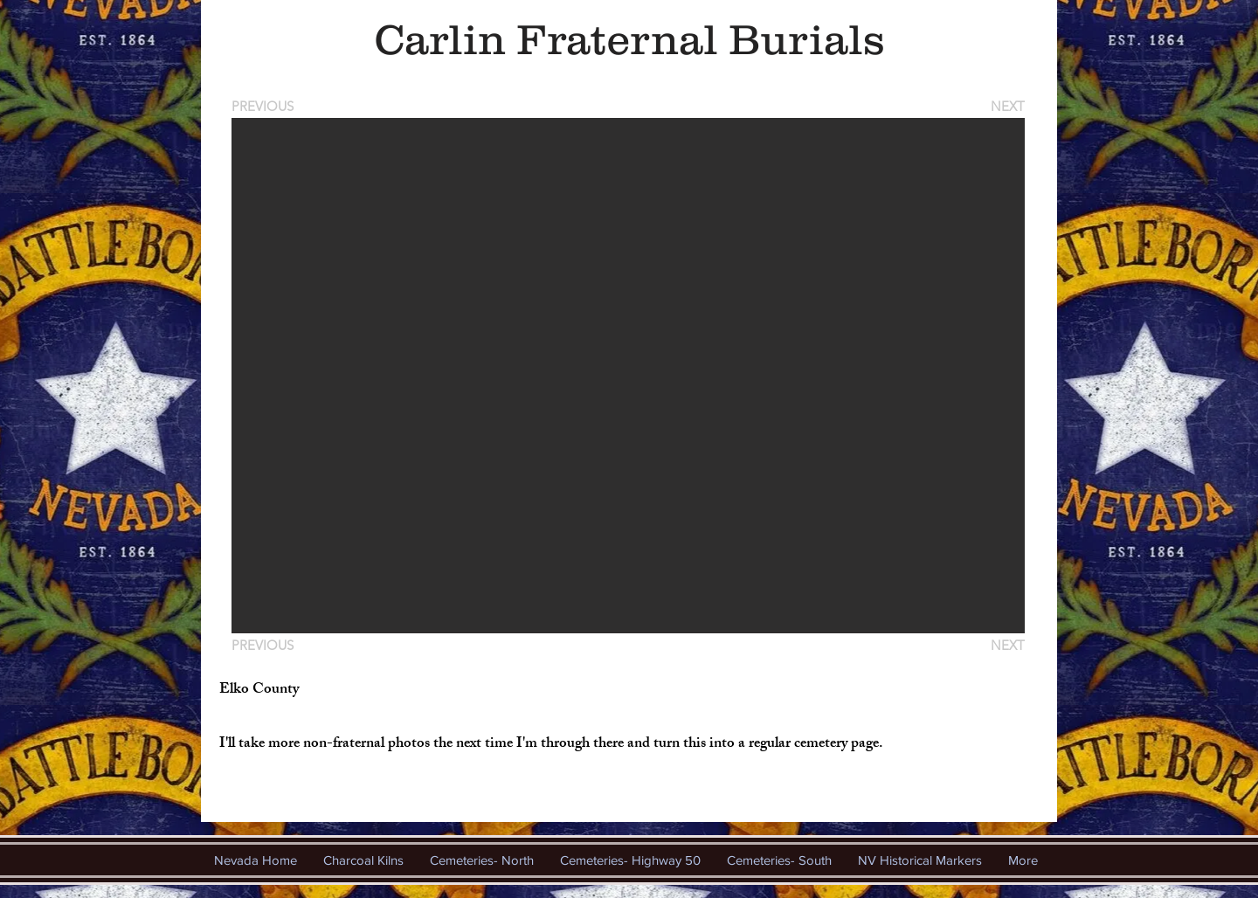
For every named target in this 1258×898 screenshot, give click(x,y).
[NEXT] (1006, 106)
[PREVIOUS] (266, 106)
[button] (628, 375)
